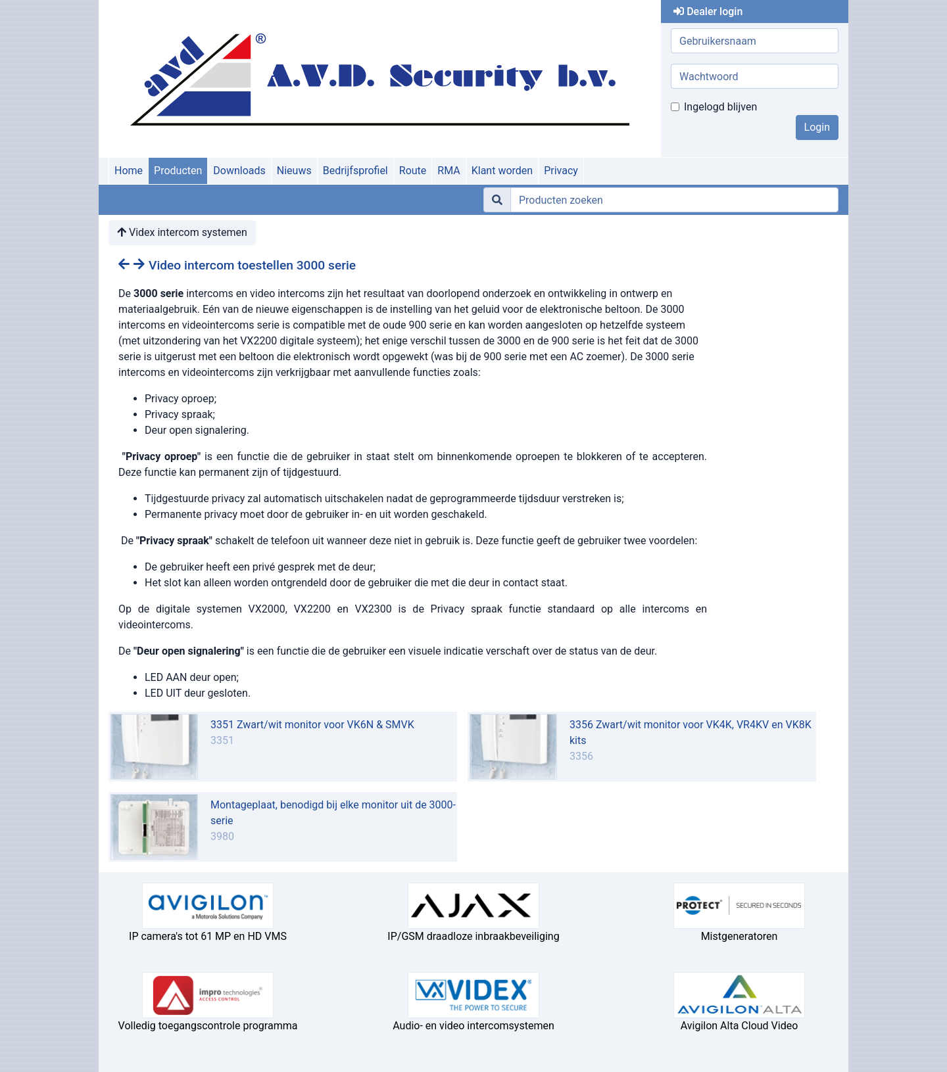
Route (413, 170)
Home (128, 170)
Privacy (561, 170)
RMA (448, 170)
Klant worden (502, 170)
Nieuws (294, 170)
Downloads (239, 170)
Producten (178, 170)
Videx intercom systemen (182, 232)
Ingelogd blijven (720, 107)
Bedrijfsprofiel (355, 170)
